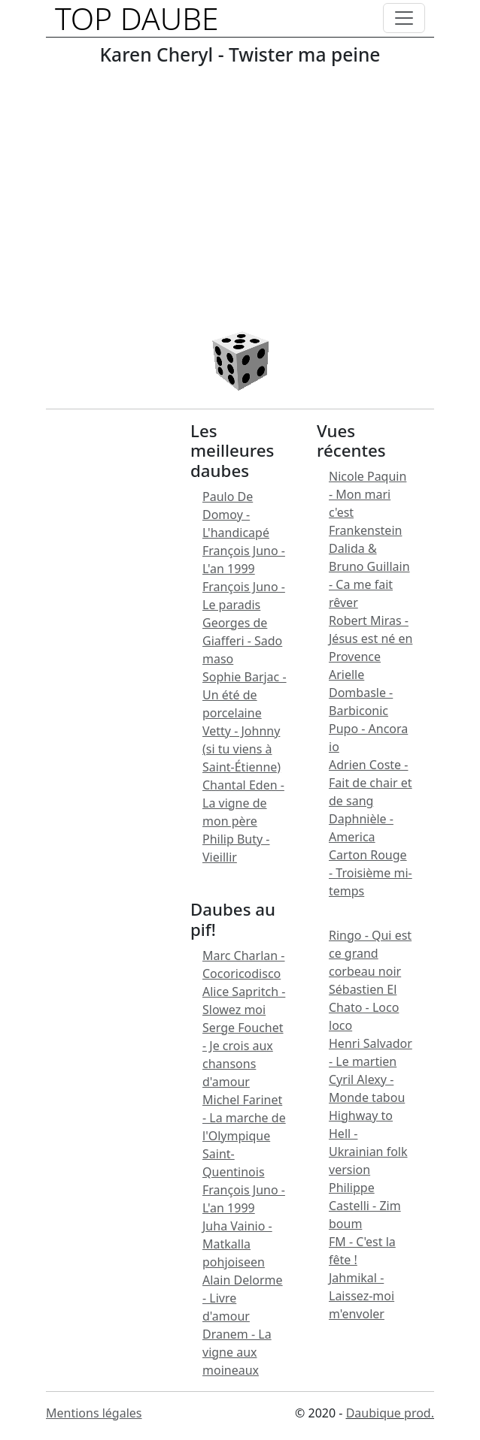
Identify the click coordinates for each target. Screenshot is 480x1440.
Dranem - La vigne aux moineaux (237, 1352)
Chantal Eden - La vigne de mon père (243, 803)
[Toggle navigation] (404, 18)
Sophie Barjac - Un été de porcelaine (244, 695)
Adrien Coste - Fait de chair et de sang (370, 782)
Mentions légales (94, 1413)
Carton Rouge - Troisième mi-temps (370, 873)
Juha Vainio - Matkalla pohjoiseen (237, 1244)
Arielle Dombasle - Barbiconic (361, 692)
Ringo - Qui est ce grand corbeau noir (370, 953)
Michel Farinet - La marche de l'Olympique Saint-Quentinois (244, 1135)
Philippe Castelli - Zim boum (365, 1205)
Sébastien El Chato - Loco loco (364, 1007)
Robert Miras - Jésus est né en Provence (370, 638)
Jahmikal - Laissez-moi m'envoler (361, 1295)
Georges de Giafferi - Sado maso (242, 640)
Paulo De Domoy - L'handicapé (235, 514)
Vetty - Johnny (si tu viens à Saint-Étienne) (241, 749)
